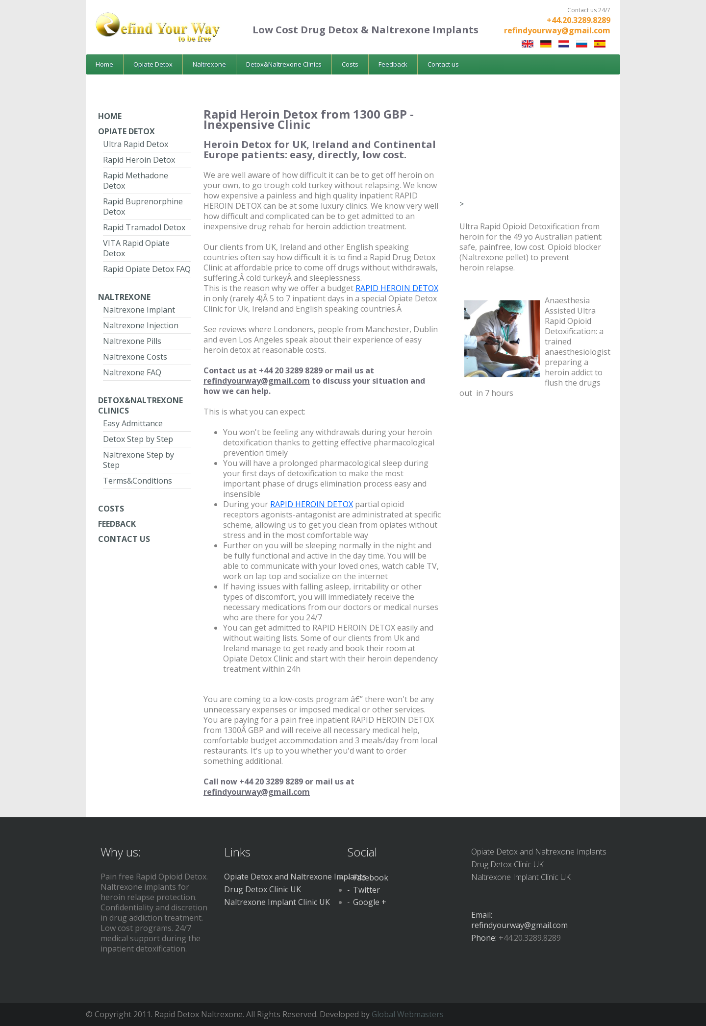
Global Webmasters (408, 1014)
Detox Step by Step (138, 439)
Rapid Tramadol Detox (144, 227)
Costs (350, 64)
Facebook (370, 877)
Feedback (392, 64)
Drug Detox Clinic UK (262, 889)
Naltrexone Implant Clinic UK (277, 902)
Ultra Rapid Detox (135, 144)
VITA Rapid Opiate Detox (136, 248)
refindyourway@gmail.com (557, 30)
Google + (369, 902)
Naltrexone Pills (132, 341)
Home (104, 64)
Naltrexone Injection (140, 325)
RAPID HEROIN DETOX (396, 288)
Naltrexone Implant (139, 309)
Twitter (366, 889)
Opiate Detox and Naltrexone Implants (295, 876)
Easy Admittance (133, 423)
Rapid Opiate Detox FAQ (147, 269)
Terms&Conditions (137, 480)
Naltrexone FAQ (132, 372)
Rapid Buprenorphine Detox (143, 206)
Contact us (443, 64)
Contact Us (124, 539)
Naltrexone (209, 64)
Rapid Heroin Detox (139, 159)
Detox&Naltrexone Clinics (284, 64)
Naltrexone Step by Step (138, 459)
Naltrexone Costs (135, 356)
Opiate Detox (153, 64)
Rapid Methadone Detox (135, 180)
